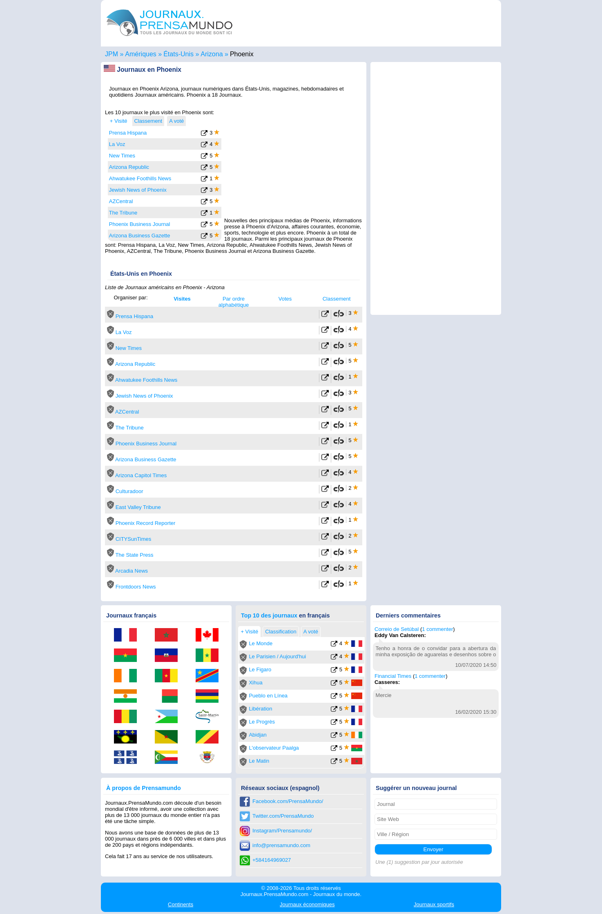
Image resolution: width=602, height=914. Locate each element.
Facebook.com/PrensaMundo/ (287, 801)
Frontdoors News (136, 587)
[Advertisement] (293, 160)
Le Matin (259, 761)
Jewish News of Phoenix (138, 190)
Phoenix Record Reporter (146, 523)
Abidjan (257, 735)
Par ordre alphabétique (234, 302)
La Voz (117, 144)
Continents (180, 904)
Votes (285, 299)
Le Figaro (260, 669)
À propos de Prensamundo (143, 788)
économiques (307, 904)
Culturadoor (129, 491)
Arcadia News (131, 571)
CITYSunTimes (134, 539)
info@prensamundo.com (281, 845)
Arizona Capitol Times (141, 475)
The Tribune (123, 213)
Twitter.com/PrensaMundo (283, 816)
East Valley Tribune (138, 507)
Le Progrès (262, 722)
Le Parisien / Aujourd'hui (277, 656)
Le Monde (260, 643)
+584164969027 (271, 860)
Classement (337, 299)
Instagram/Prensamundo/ (282, 831)
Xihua (255, 682)
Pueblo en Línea (268, 696)
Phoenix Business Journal (139, 224)
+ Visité (118, 121)
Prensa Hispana (128, 133)
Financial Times (393, 676)
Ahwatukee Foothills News (140, 178)
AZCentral (121, 201)
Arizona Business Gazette (139, 235)
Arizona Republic (129, 167)
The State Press (134, 555)
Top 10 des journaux (269, 615)
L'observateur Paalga (274, 748)
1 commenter (437, 629)
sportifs (434, 904)
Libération (260, 709)
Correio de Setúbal (397, 629)
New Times (122, 156)
